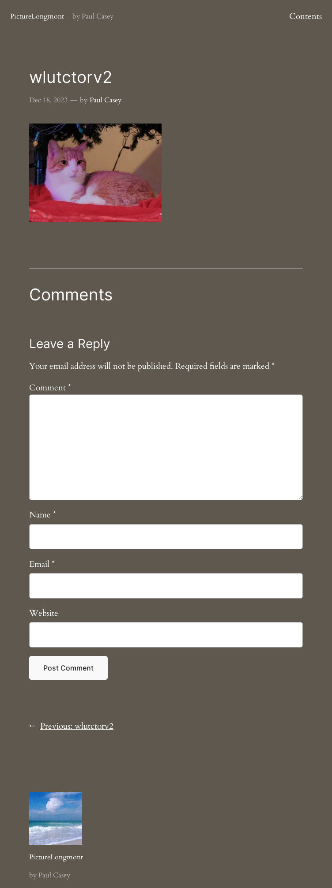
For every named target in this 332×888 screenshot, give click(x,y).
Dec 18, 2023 (48, 100)
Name (42, 515)
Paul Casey (105, 100)
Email (42, 564)
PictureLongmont (37, 16)
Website (43, 613)
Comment (50, 387)
